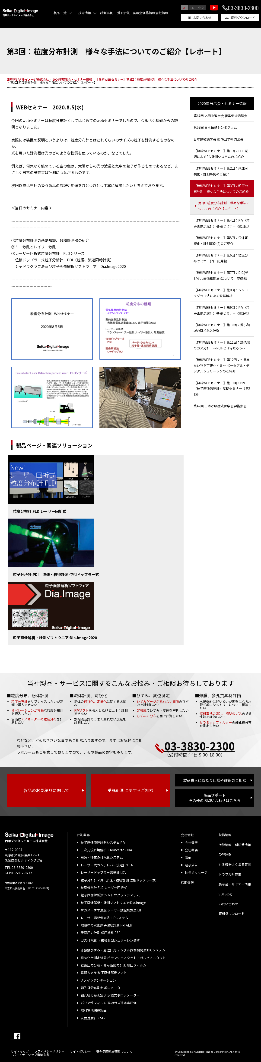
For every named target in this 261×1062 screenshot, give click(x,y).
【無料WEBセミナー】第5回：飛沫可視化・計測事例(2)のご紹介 (221, 240)
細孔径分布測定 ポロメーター (102, 987)
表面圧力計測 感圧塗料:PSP (101, 932)
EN (192, 7)
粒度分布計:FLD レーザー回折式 (39, 511)
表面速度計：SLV (93, 1018)
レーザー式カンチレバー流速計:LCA (107, 865)
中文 (201, 7)
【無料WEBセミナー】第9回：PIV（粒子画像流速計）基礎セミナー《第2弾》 (222, 310)
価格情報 (148, 12)
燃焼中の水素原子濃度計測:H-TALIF (107, 925)
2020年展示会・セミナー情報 (222, 103)
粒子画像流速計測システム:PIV (103, 842)
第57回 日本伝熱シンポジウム (215, 127)
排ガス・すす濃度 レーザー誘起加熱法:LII (111, 910)
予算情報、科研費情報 (235, 844)
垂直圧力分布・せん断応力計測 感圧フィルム (113, 965)
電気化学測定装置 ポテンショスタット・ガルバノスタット (123, 957)
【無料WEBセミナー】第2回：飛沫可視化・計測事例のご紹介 (221, 171)
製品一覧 (60, 12)
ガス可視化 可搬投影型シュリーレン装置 (110, 940)
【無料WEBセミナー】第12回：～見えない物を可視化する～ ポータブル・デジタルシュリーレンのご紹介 (222, 365)
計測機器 (83, 834)
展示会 (137, 12)
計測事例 (106, 12)
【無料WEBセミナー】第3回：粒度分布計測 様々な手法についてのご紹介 (221, 188)
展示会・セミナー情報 (235, 884)
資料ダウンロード (243, 17)
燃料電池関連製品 (94, 1010)
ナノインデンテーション (98, 980)
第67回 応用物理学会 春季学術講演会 (220, 115)
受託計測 (123, 12)
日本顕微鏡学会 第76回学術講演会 (218, 139)
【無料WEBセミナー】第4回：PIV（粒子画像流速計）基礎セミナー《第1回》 (222, 223)
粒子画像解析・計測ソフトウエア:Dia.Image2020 (55, 637)
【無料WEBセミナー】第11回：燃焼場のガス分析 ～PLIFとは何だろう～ (222, 345)
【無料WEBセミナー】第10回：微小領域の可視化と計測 (222, 327)
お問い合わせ (202, 17)
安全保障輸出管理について (114, 1051)
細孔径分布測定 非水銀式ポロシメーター (110, 995)
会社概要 (191, 850)
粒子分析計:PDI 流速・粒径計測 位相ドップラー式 (56, 574)
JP (185, 7)
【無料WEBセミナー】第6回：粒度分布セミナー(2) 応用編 (221, 258)
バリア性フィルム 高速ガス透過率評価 (109, 1002)
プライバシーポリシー (49, 1051)
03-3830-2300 (243, 7)
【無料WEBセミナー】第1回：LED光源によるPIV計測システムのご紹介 (221, 153)
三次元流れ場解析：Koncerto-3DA (106, 850)
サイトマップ (20, 1051)
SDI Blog (225, 894)
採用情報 (187, 882)
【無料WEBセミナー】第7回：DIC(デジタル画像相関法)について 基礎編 (221, 275)
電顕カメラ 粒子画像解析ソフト (104, 972)
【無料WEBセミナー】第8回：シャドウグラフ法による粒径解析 (221, 293)
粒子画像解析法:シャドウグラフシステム (110, 895)
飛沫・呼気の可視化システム (102, 857)
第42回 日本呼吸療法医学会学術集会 (220, 406)
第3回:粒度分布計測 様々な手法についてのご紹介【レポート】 (223, 206)
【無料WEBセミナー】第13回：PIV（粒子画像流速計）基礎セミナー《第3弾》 (222, 389)
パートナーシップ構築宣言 (31, 1054)
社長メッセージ (196, 872)
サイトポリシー (80, 1051)
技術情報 (84, 12)
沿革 (188, 857)
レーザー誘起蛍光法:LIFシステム (104, 917)
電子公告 (191, 865)
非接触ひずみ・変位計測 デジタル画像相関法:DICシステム (123, 950)
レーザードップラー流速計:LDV (103, 872)
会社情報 (161, 12)
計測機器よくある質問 (235, 864)
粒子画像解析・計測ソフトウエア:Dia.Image (113, 902)
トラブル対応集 (230, 874)
